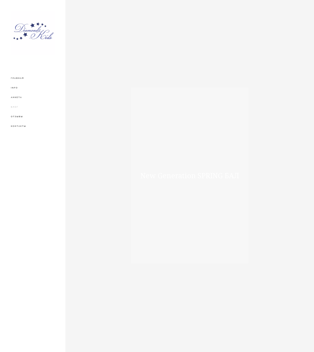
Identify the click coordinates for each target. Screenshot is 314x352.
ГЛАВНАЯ (17, 78)
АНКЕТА (16, 97)
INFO (14, 88)
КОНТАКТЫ (18, 126)
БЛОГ (15, 107)
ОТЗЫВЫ (17, 116)
